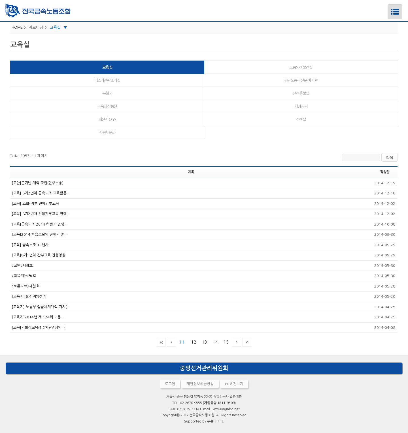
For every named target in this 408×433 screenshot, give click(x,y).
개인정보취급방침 (200, 384)
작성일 (384, 172)
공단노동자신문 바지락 (301, 80)
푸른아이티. (215, 421)
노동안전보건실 (300, 67)
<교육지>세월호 (24, 276)
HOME (17, 27)
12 (192, 341)
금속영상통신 (107, 106)
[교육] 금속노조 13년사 (30, 245)
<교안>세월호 (22, 265)
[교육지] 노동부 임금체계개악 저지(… (41, 307)
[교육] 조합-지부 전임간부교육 (35, 203)
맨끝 (246, 342)
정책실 (301, 119)
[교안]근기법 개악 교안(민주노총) (37, 183)
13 (203, 341)
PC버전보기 (234, 384)
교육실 (58, 27)
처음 (161, 342)
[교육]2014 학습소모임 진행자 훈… (40, 234)
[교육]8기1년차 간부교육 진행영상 (38, 255)
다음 (236, 342)
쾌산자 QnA (107, 119)
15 (225, 341)
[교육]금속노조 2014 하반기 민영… (40, 224)
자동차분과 (107, 132)
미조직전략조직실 (107, 80)
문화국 (107, 93)
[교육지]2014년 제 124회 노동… (38, 317)
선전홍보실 (301, 93)
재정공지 (300, 106)
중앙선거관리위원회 (204, 368)
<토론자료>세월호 (25, 286)
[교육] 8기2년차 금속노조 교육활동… (41, 193)
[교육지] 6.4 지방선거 (29, 296)
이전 (171, 342)
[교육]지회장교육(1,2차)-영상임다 (38, 327)
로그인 (170, 384)
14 (214, 341)
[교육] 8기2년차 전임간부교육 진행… (41, 214)
